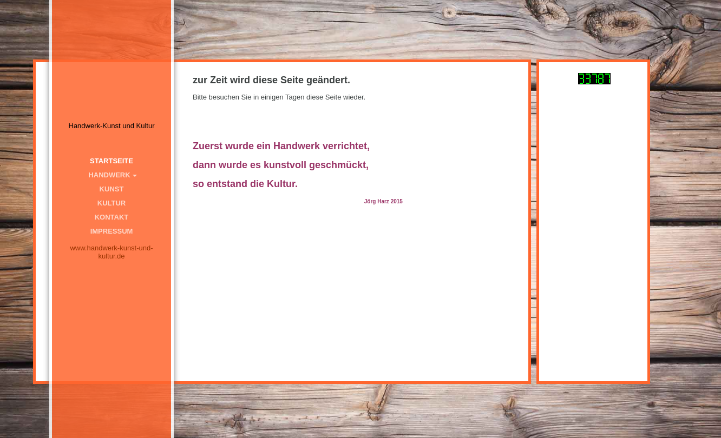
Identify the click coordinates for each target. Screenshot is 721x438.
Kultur (111, 203)
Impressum (111, 231)
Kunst (112, 189)
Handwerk (109, 175)
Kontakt (112, 217)
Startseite (111, 161)
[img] (111, 75)
